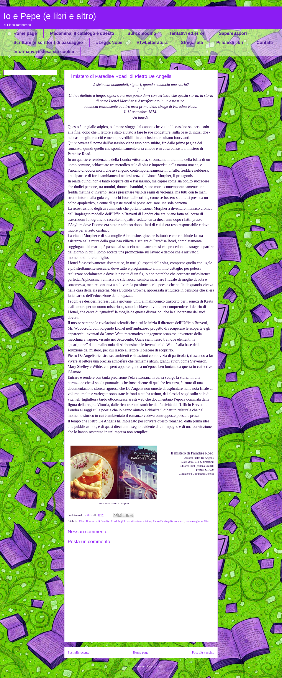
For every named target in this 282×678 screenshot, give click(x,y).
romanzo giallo (194, 521)
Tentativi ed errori (187, 33)
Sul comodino (141, 33)
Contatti (264, 42)
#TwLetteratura (152, 42)
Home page (25, 33)
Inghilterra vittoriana (130, 521)
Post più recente (78, 652)
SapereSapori (233, 33)
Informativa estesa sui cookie (43, 51)
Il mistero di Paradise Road (101, 521)
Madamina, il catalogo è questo (82, 33)
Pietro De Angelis (163, 521)
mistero (147, 521)
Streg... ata (192, 42)
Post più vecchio (203, 652)
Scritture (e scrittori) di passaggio (48, 42)
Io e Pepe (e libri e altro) (49, 16)
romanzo (179, 521)
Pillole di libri (229, 42)
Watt (206, 521)
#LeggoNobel (110, 42)
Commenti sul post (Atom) (147, 666)
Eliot (82, 521)
